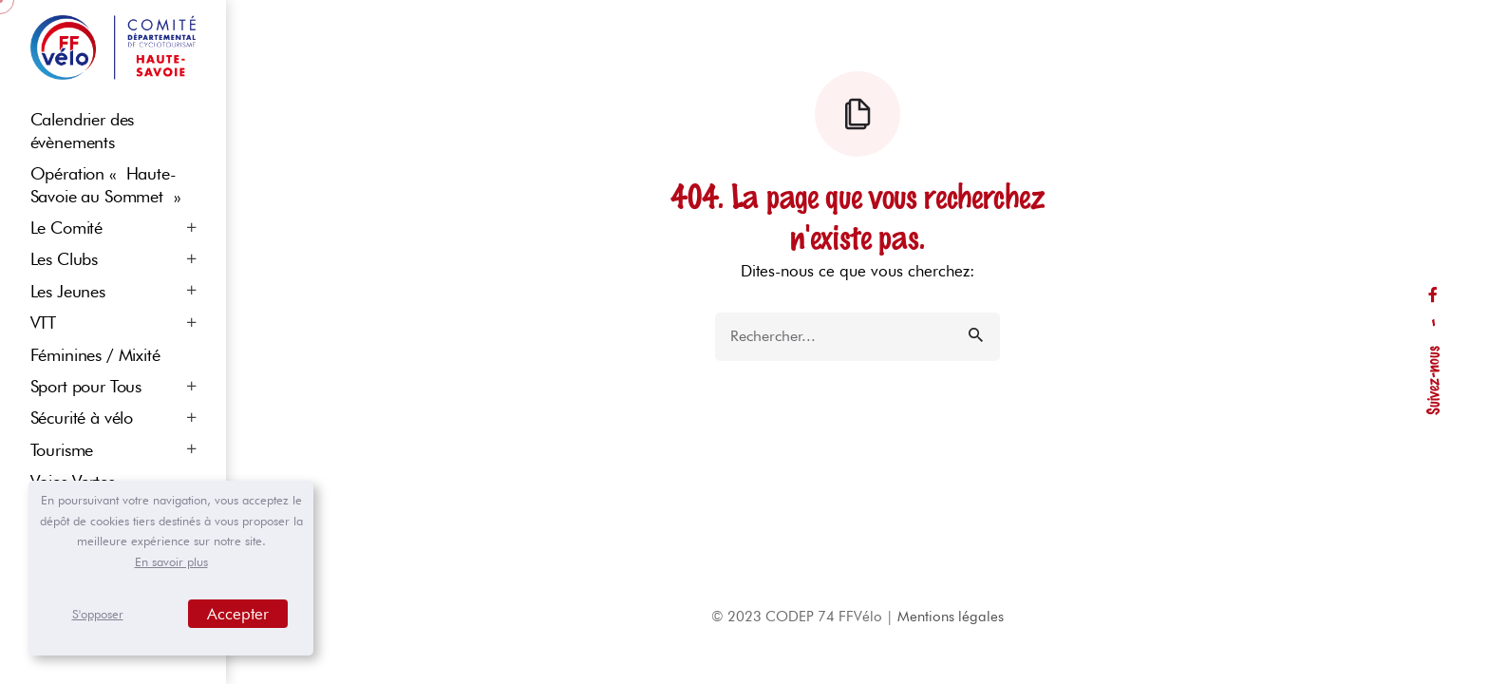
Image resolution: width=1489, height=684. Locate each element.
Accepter (238, 613)
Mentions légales (950, 616)
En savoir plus (171, 561)
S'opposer (97, 613)
